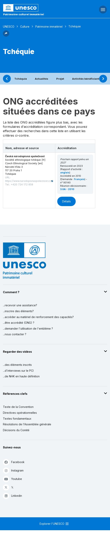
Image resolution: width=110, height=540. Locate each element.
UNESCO (8, 26)
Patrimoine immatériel (49, 26)
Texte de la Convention (18, 406)
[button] (6, 35)
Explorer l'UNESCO (54, 524)
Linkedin (12, 496)
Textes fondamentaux (17, 418)
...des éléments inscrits (17, 364)
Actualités (41, 78)
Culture (24, 26)
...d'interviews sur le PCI (18, 370)
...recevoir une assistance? (20, 305)
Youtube (12, 479)
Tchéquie (20, 78)
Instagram (13, 470)
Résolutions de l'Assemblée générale (27, 424)
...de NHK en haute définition (21, 376)
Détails (66, 201)
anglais (64, 172)
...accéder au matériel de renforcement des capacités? (38, 317)
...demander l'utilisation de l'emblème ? (28, 328)
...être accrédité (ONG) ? (18, 322)
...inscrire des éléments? (18, 311)
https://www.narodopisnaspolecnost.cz (28, 180)
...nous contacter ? (14, 334)
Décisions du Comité (16, 430)
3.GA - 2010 (67, 189)
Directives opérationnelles (20, 412)
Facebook (14, 462)
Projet (60, 78)
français (79, 179)
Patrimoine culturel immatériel (23, 14)
